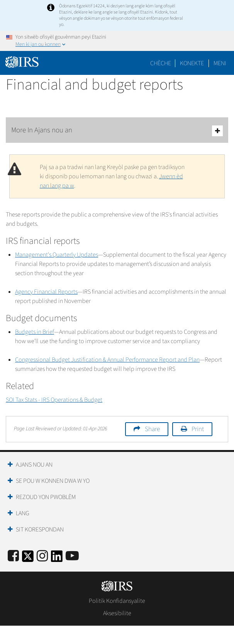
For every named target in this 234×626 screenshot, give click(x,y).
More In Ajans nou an (117, 130)
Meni (220, 63)
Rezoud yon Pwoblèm (46, 497)
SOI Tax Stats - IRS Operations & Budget (54, 400)
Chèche (160, 63)
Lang (22, 513)
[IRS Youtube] (72, 556)
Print (198, 429)
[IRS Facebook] (13, 556)
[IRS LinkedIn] (57, 558)
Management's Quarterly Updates (56, 254)
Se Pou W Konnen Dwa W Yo (53, 481)
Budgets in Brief (34, 332)
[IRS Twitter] (28, 558)
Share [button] (152, 429)
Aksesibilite (117, 613)
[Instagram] (42, 556)
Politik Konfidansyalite (117, 601)
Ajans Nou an (34, 464)
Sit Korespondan (40, 529)
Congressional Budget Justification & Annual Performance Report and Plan (107, 359)
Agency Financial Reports (46, 292)
